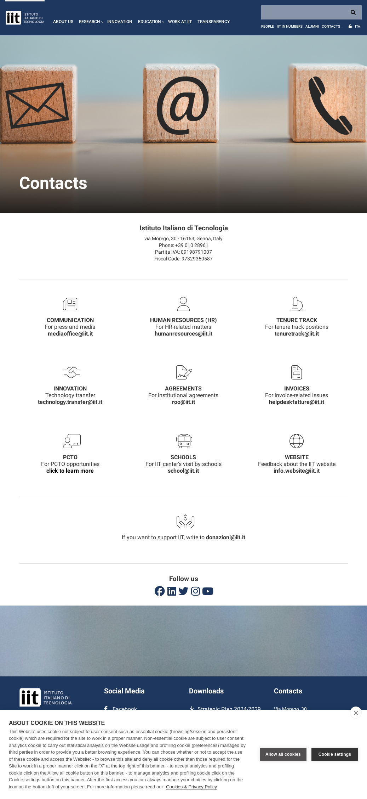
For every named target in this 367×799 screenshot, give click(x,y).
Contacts (331, 26)
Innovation (119, 21)
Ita (357, 26)
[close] (356, 713)
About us (63, 21)
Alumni (312, 26)
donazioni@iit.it (225, 537)
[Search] (311, 12)
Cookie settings (335, 754)
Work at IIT (180, 21)
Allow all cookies (283, 754)
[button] (90, 17)
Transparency (213, 21)
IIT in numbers (290, 26)
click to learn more (70, 470)
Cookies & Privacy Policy (191, 786)
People (267, 26)
